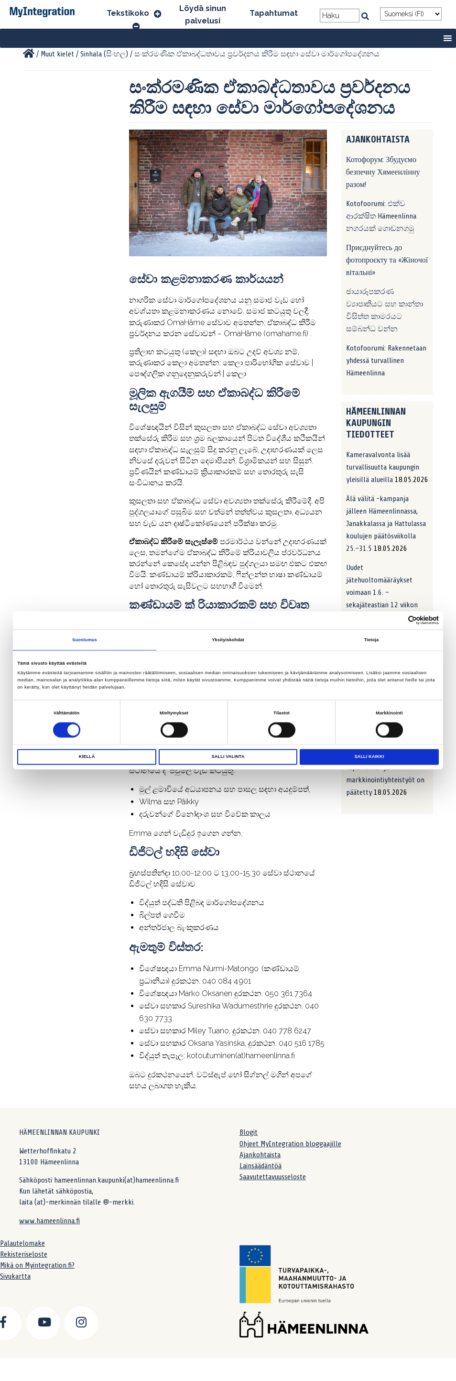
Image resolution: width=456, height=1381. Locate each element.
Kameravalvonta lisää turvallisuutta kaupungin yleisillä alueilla (382, 467)
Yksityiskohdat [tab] (228, 639)
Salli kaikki (369, 757)
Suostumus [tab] (84, 639)
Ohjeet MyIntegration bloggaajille (290, 1144)
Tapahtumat (274, 13)
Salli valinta (228, 757)
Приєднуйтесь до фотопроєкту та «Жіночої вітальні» (387, 260)
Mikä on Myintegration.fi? (37, 1265)
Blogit (248, 1132)
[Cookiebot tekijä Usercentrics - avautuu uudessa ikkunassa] (397, 620)
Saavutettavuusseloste (272, 1177)
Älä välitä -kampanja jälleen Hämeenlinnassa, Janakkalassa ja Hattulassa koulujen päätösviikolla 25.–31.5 (386, 523)
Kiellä (87, 757)
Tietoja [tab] (371, 639)
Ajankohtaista (260, 1155)
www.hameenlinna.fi (49, 1221)
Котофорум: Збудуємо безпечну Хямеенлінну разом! (383, 172)
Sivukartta (15, 1276)
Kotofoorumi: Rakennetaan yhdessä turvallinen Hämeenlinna (386, 360)
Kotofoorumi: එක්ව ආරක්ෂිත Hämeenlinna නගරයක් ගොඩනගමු (381, 216)
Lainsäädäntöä (260, 1166)
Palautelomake (22, 1243)
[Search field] (339, 15)
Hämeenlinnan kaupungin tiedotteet (376, 423)
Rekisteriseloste (23, 1254)
